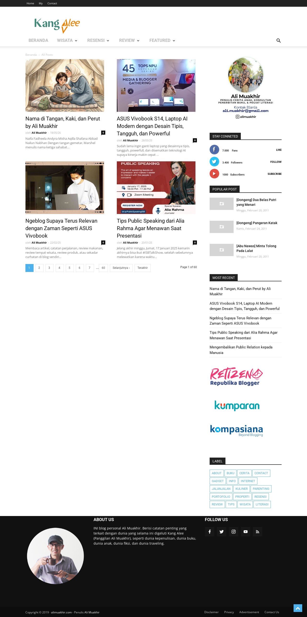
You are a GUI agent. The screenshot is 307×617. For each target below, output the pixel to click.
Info (232, 481)
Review (217, 504)
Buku (230, 473)
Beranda (31, 55)
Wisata (245, 504)
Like (279, 149)
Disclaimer (211, 612)
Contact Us (272, 612)
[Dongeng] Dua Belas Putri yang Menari (256, 202)
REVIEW (107, 41)
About (217, 473)
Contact (52, 3)
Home (30, 3)
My (41, 3)
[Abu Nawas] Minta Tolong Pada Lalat (256, 248)
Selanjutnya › (121, 268)
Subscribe (275, 174)
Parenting (261, 489)
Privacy (229, 612)
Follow (276, 162)
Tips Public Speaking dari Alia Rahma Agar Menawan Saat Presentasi (150, 227)
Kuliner (242, 489)
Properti (242, 496)
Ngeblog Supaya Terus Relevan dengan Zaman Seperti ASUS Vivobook (61, 227)
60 (103, 268)
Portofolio (221, 496)
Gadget (218, 481)
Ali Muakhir (92, 612)
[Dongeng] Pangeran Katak (256, 223)
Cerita (244, 473)
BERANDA (36, 41)
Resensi (260, 496)
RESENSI (82, 41)
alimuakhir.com (61, 612)
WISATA (57, 41)
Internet (248, 481)
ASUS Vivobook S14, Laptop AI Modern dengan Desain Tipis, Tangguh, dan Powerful (152, 125)
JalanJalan (221, 489)
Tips (231, 504)
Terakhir (142, 268)
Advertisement (249, 612)
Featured (133, 41)
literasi (262, 504)
